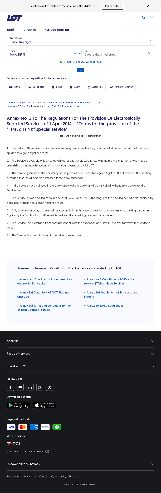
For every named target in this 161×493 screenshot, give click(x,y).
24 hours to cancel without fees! (82, 62)
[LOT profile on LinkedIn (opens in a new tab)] (29, 387)
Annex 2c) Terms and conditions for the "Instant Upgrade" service (44, 307)
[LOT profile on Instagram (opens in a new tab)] (39, 387)
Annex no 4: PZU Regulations (103, 305)
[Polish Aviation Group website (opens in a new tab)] (82, 443)
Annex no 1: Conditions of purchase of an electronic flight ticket (44, 281)
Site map (74, 476)
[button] (80, 40)
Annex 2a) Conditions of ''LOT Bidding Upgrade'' (43, 294)
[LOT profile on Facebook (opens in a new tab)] (10, 387)
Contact (43, 476)
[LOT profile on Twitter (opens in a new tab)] (49, 387)
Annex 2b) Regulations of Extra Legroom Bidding (111, 294)
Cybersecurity (58, 476)
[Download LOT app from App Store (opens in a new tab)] (44, 405)
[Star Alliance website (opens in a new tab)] (82, 451)
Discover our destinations (80, 464)
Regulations (13, 476)
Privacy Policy (29, 476)
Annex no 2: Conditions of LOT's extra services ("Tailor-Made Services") (109, 281)
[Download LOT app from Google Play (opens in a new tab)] (18, 405)
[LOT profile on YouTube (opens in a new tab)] (20, 387)
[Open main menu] (151, 18)
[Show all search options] (80, 70)
